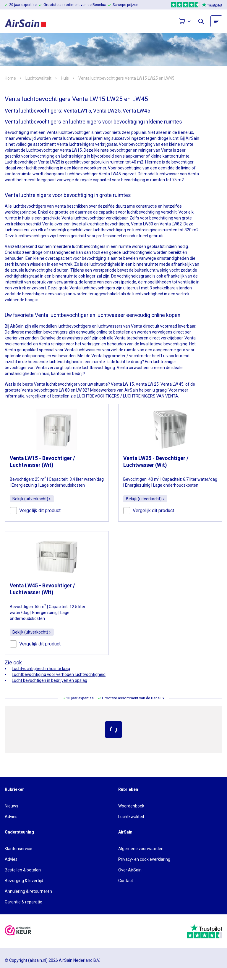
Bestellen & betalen (23, 870)
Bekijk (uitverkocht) (31, 498)
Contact (125, 880)
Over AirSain (130, 870)
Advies (11, 816)
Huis (65, 78)
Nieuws (11, 806)
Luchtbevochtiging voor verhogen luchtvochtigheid (59, 674)
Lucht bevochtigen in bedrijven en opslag (49, 680)
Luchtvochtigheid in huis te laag (41, 668)
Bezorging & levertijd (24, 880)
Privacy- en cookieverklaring (144, 859)
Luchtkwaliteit (38, 78)
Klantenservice (18, 848)
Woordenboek (131, 806)
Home (10, 78)
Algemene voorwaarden (140, 848)
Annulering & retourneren (28, 891)
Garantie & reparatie (23, 902)
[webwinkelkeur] (18, 931)
